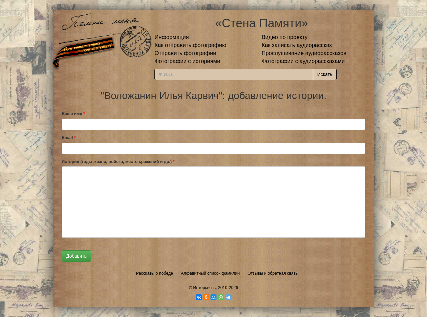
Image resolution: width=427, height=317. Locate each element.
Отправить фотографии (185, 53)
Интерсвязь (204, 287)
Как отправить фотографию (190, 45)
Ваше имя (73, 113)
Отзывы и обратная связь (273, 273)
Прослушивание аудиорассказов (304, 53)
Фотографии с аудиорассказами (303, 61)
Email (69, 137)
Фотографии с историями (187, 61)
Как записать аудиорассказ (297, 45)
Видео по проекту (285, 37)
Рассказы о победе (154, 273)
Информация (171, 37)
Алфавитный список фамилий (210, 273)
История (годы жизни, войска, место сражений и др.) (118, 161)
